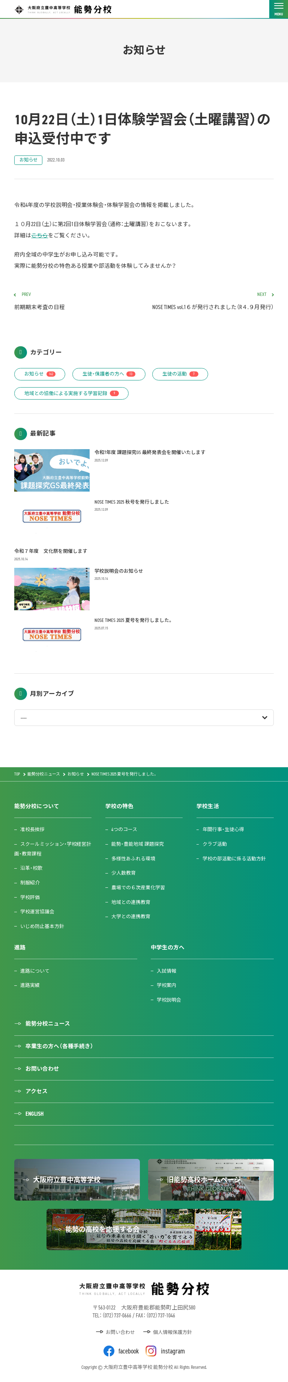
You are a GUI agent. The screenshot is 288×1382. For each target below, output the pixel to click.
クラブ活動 (214, 844)
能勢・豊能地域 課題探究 (137, 844)
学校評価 (30, 897)
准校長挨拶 (32, 829)
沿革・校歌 (31, 868)
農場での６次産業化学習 (138, 887)
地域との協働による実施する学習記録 (71, 393)
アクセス (37, 1091)
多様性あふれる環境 (133, 858)
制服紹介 (30, 883)
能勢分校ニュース (48, 1023)
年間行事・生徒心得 (223, 829)
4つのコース (124, 829)
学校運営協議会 (37, 911)
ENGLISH (35, 1114)
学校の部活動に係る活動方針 (234, 858)
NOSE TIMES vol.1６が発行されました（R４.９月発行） (212, 301)
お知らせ (29, 160)
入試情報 (166, 971)
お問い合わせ (42, 1069)
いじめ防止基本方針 (42, 926)
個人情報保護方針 (172, 1332)
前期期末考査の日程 (76, 301)
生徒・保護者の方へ (109, 374)
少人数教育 (123, 873)
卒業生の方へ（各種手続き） (59, 1046)
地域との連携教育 (130, 902)
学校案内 (166, 985)
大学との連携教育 (130, 916)
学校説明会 (169, 1000)
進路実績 (30, 985)
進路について (35, 971)
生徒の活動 (180, 374)
